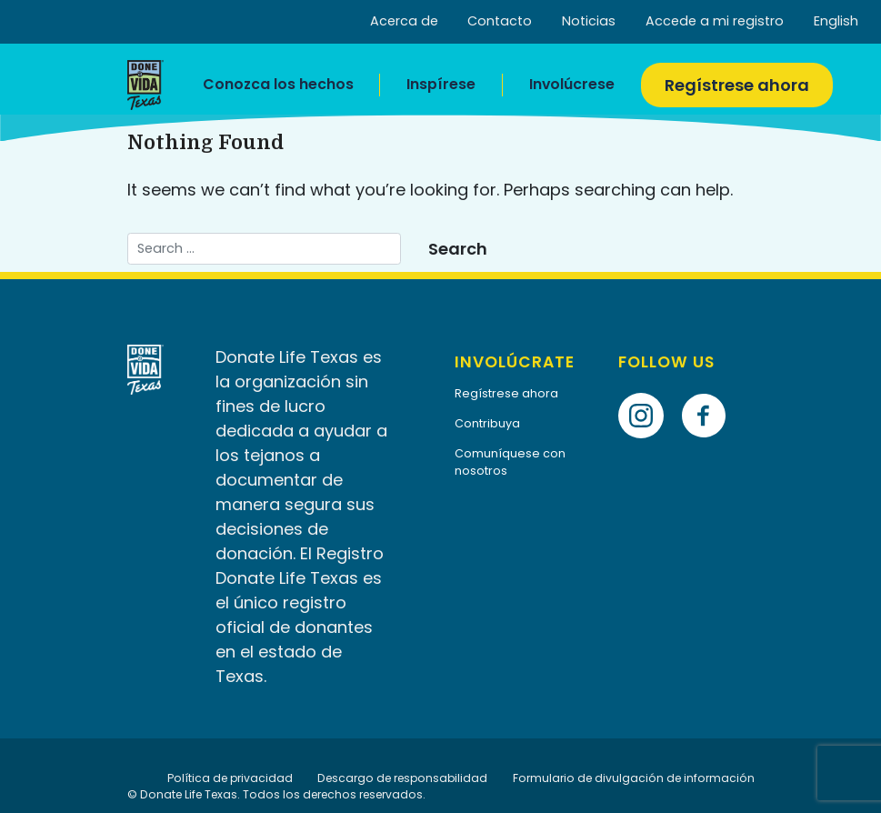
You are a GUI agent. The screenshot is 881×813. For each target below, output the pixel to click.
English (836, 21)
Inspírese (441, 84)
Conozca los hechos (278, 84)
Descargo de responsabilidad (402, 778)
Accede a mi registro (715, 21)
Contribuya (487, 423)
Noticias (589, 21)
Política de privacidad (230, 778)
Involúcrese (572, 84)
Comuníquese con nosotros (510, 462)
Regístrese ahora (737, 85)
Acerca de (404, 21)
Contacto (499, 21)
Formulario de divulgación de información (634, 778)
